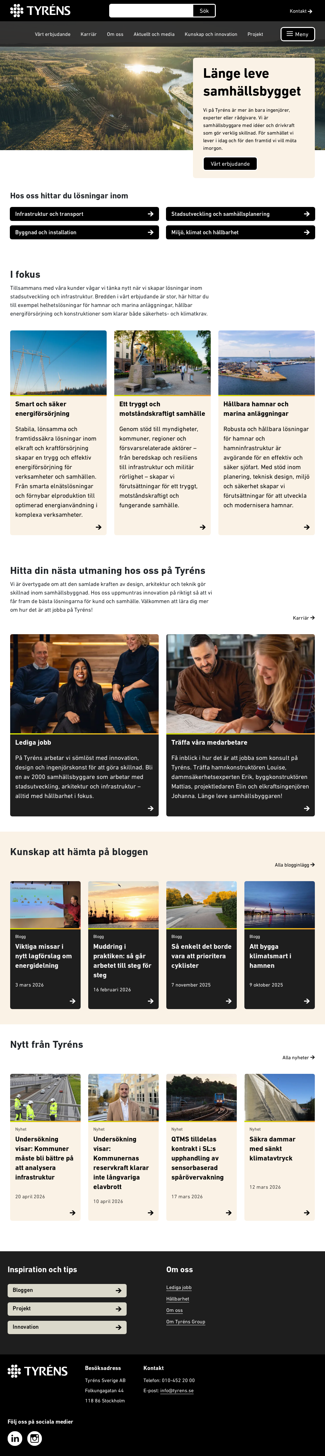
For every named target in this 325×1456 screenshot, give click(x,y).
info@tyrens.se (177, 1390)
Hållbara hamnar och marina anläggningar (256, 409)
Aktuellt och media (154, 34)
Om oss (115, 34)
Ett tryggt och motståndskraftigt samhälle (162, 409)
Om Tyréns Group (185, 1321)
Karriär (89, 34)
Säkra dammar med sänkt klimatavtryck (272, 1149)
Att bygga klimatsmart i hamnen (270, 956)
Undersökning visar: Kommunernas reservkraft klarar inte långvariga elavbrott (121, 1163)
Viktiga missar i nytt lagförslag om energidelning (43, 956)
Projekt (255, 34)
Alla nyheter (298, 1057)
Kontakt (301, 11)
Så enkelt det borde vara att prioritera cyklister (201, 956)
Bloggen (67, 1290)
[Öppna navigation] (298, 34)
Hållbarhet (177, 1298)
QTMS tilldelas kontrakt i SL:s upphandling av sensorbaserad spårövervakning (197, 1158)
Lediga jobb (33, 743)
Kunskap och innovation (211, 34)
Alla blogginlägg (295, 864)
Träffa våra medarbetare (209, 743)
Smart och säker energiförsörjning (42, 409)
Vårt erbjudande (52, 34)
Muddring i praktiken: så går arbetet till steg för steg (122, 961)
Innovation (67, 1327)
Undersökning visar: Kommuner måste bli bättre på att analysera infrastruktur (44, 1158)
